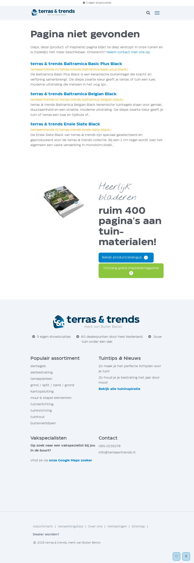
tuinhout (37, 417)
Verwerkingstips (70, 526)
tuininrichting (41, 410)
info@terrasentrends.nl (117, 452)
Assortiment (43, 526)
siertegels (38, 366)
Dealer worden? (46, 534)
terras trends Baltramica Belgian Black (73, 94)
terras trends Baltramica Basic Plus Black (76, 64)
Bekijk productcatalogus (122, 257)
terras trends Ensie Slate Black (65, 124)
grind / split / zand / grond (52, 385)
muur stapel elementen (50, 398)
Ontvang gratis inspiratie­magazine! (131, 268)
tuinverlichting (41, 404)
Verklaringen (117, 526)
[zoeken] (148, 13)
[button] (157, 13)
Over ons (95, 526)
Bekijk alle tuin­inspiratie (119, 389)
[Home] (53, 13)
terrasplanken (41, 378)
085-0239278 (110, 446)
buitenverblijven (43, 423)
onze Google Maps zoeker (70, 460)
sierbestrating (41, 372)
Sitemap (138, 526)
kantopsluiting (42, 391)
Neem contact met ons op (128, 52)
